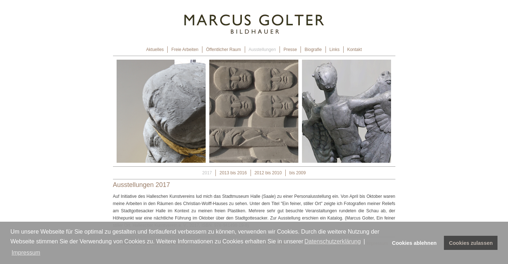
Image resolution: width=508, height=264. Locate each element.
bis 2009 (297, 172)
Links (334, 49)
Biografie (313, 49)
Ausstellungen (262, 49)
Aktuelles (155, 49)
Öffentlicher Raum (223, 49)
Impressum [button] (26, 253)
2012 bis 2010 (268, 172)
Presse (290, 49)
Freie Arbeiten (184, 49)
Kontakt (354, 49)
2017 (207, 172)
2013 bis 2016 (233, 172)
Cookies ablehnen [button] (414, 243)
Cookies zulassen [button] (471, 243)
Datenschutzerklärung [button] (333, 241)
